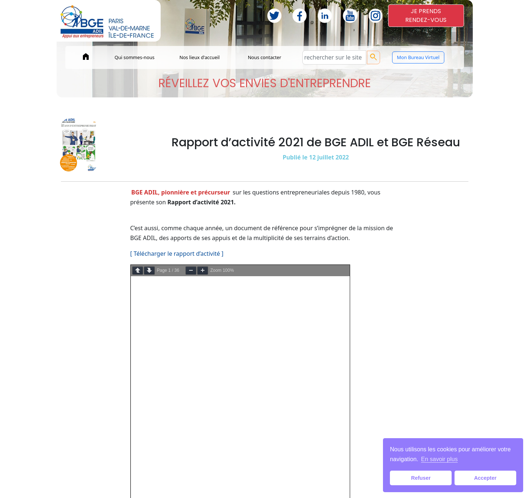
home (85, 56)
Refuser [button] (421, 478)
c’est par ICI (287, 295)
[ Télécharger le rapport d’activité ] (177, 254)
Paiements (207, 485)
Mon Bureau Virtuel (418, 57)
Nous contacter (264, 57)
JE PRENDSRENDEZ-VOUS (425, 15)
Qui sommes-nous (135, 57)
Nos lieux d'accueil (199, 57)
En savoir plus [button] (439, 459)
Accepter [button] (485, 478)
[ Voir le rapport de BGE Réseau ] (174, 337)
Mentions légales (251, 485)
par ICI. (272, 285)
